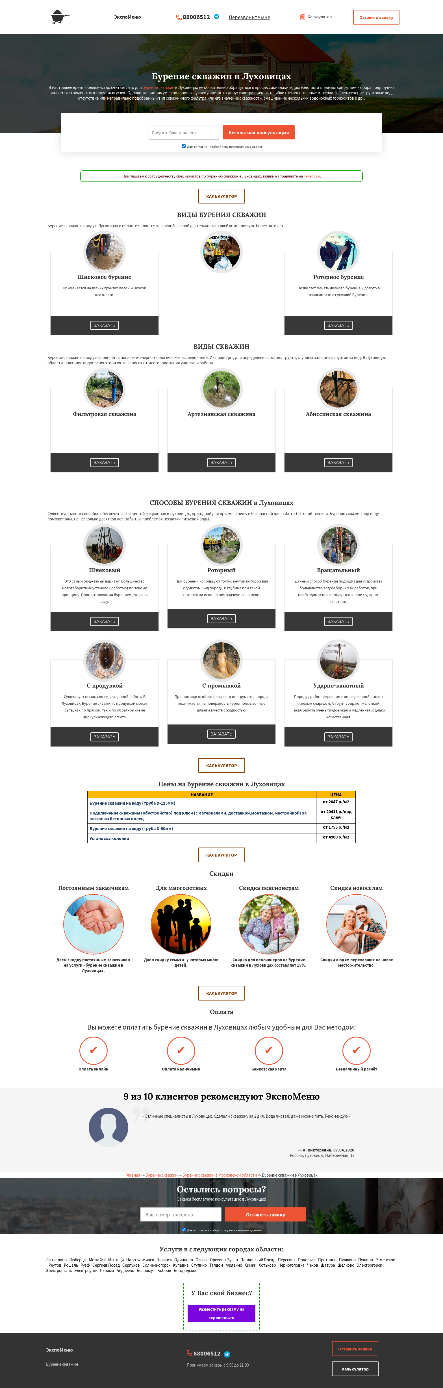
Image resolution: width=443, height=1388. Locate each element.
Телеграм (312, 176)
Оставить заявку (376, 17)
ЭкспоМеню (59, 1350)
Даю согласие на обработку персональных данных (222, 147)
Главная (132, 1175)
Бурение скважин (161, 1175)
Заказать (104, 325)
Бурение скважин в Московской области (220, 1175)
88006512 (196, 17)
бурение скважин (158, 87)
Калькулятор (316, 16)
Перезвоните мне (249, 17)
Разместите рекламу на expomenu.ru (221, 1313)
